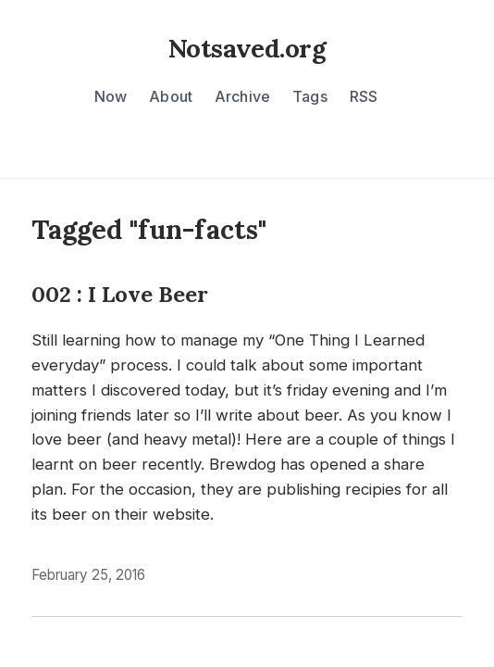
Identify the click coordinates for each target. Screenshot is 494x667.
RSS (363, 96)
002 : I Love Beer (119, 294)
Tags (309, 96)
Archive (242, 96)
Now (110, 96)
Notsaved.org (247, 48)
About (170, 96)
